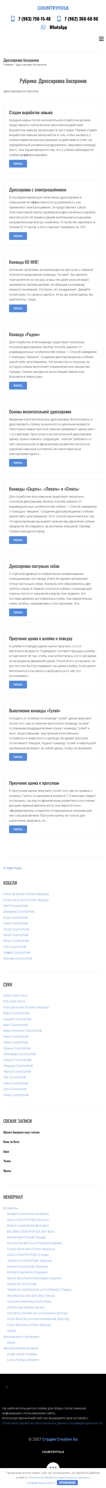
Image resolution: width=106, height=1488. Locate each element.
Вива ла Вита (11, 1141)
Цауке (11, 1330)
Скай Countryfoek (15, 923)
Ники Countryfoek (15, 1042)
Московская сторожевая (21, 1336)
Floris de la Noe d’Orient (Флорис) (26, 1007)
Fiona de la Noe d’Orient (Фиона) (29, 1325)
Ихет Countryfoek (15, 1025)
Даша (11, 1342)
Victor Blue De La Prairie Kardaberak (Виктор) (38, 1319)
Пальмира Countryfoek (19, 1054)
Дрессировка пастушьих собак (34, 566)
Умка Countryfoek (15, 1083)
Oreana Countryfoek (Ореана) (27, 1266)
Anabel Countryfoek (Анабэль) (28, 1214)
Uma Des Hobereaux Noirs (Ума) (29, 1301)
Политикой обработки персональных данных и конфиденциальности (52, 1423)
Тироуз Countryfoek (17, 1071)
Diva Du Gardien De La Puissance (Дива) (34, 1243)
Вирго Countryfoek (16, 1013)
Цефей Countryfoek (16, 952)
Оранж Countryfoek (17, 1048)
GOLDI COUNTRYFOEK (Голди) (28, 1255)
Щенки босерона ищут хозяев (21, 1132)
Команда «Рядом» (24, 334)
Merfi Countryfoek (15, 906)
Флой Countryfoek (16, 935)
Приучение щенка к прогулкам (34, 782)
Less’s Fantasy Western (23, 1360)
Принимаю (67, 1482)
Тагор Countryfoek (16, 929)
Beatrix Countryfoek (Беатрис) (28, 1225)
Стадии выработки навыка (30, 112)
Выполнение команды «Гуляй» (35, 710)
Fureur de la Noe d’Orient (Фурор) (26, 900)
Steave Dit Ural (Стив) (22, 1284)
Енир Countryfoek (15, 917)
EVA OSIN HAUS (14, 1001)
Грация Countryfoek (17, 1019)
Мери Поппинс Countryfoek (22, 1030)
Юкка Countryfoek (16, 1095)
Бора (6, 1151)
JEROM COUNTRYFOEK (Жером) (29, 1260)
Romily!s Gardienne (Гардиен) (27, 1272)
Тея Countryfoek (14, 1077)
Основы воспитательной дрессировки (40, 411)
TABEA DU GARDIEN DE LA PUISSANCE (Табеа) (39, 1289)
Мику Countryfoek (16, 1036)
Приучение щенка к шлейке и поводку (40, 638)
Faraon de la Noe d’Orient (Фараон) (31, 1249)
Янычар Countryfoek (17, 958)
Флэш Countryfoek (16, 941)
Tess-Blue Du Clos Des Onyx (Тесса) (31, 1295)
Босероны (10, 1208)
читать (18, 163)
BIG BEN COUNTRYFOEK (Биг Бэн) (30, 1231)
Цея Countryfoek (15, 1089)
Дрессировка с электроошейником (37, 189)
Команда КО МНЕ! (24, 261)
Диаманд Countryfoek (18, 911)
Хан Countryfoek (15, 946)
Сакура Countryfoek (17, 1060)
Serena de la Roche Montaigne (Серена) (34, 1278)
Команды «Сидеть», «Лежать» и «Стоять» (44, 488)
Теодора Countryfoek (18, 1066)
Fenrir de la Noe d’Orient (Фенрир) (26, 894)
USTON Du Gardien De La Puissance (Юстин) (37, 1313)
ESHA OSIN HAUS (15, 995)
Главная (8, 64)
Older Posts (12, 868)
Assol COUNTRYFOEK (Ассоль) (28, 1220)
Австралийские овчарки (20, 1348)
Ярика (7, 1170)
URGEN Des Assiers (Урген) (25, 1307)
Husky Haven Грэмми (22, 1354)
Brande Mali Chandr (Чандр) (26, 1237)
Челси (7, 1160)
